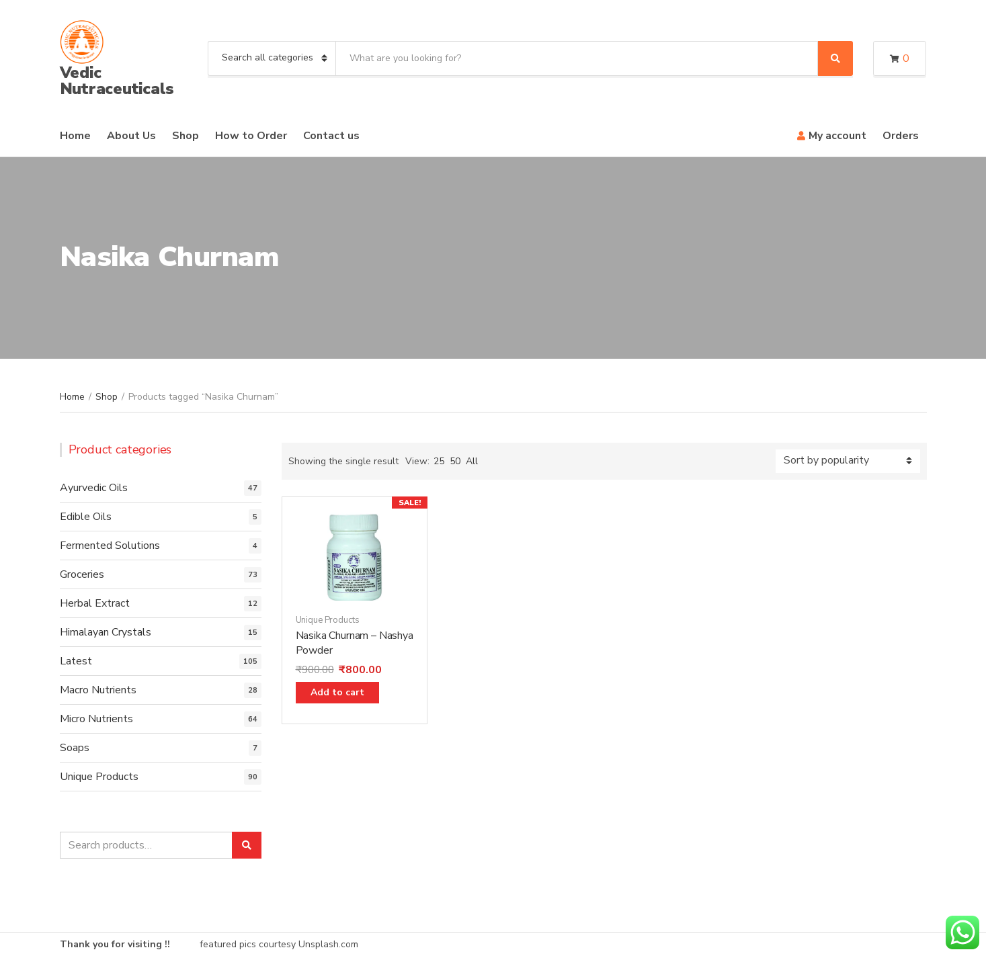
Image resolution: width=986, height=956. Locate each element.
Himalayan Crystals (105, 632)
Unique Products (328, 620)
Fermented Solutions (110, 545)
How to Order (251, 135)
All (472, 461)
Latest (76, 661)
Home (75, 135)
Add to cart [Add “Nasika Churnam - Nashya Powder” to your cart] (337, 692)
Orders (900, 135)
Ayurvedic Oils (94, 487)
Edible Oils (86, 516)
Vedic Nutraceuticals (117, 80)
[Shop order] (848, 461)
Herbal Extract (95, 603)
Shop (185, 135)
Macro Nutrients (98, 690)
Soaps (74, 747)
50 (455, 461)
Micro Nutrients (96, 718)
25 (439, 461)
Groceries (82, 574)
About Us (131, 135)
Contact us (331, 135)
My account (837, 135)
